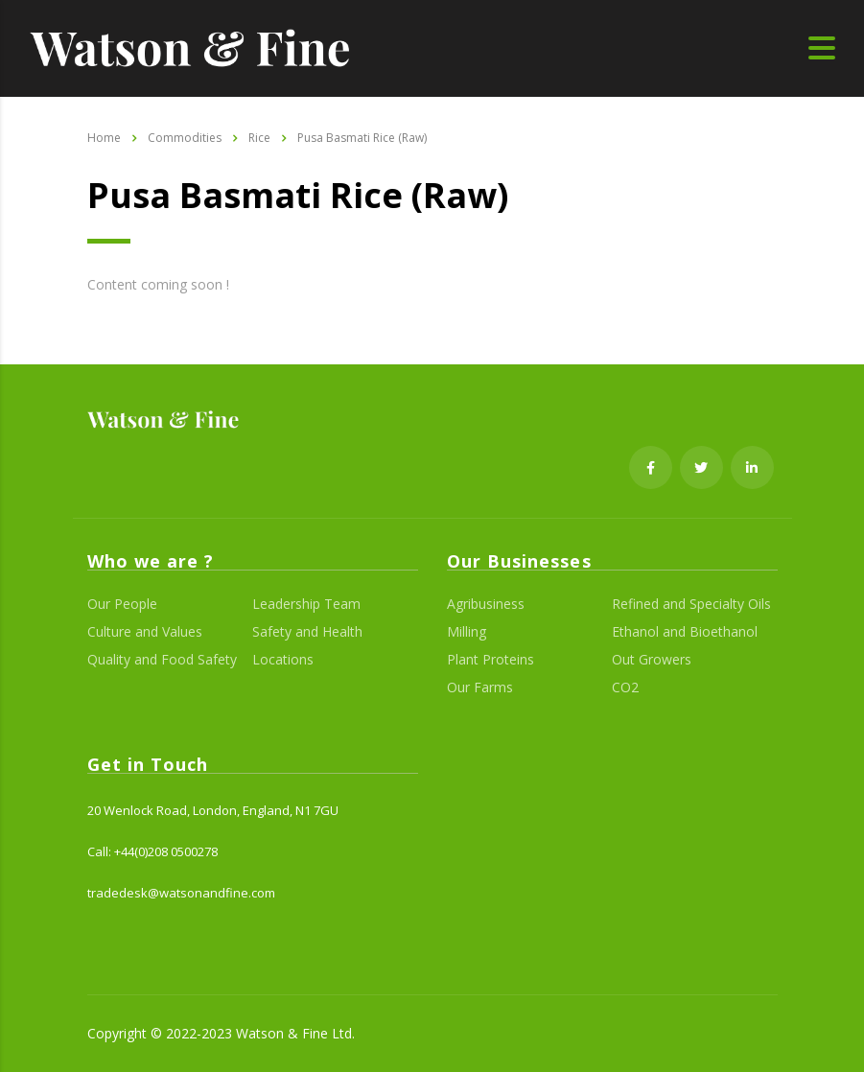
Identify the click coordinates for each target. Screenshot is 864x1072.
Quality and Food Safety (162, 659)
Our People (122, 604)
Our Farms (480, 687)
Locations (283, 659)
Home (104, 137)
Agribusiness (486, 604)
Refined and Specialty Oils (691, 604)
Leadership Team (306, 604)
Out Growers (651, 659)
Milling (466, 632)
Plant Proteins (490, 659)
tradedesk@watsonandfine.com (181, 892)
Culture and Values (144, 632)
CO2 (625, 687)
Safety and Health (307, 632)
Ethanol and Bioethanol (685, 632)
